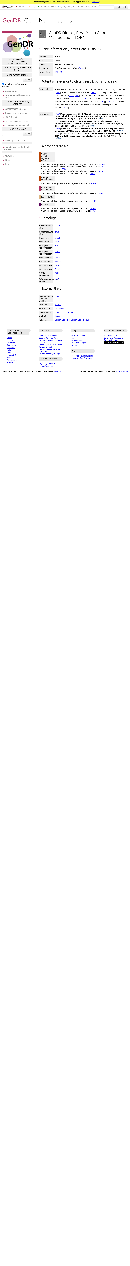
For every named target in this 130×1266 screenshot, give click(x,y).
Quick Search (121, 7)
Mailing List (11, 355)
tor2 (57, 279)
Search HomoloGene (64, 312)
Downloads (9, 156)
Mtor (92, 173)
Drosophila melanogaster (15, 113)
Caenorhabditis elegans (15, 109)
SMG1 (93, 211)
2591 (93, 92)
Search (27, 80)
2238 (108, 102)
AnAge (82, 68)
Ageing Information (87, 6)
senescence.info (110, 335)
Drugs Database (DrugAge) (49, 354)
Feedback (11, 348)
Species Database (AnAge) (49, 338)
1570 (58, 92)
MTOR (93, 183)
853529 (58, 72)
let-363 (102, 164)
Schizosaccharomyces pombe (17, 125)
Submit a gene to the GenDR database (16, 148)
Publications (12, 360)
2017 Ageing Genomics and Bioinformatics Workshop (82, 357)
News (9, 358)
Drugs (33, 6)
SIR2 (71, 95)
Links (9, 353)
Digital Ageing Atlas (47, 364)
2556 (114, 102)
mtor (57, 242)
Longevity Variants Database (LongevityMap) (50, 346)
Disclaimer (11, 343)
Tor (101, 167)
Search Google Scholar (81, 320)
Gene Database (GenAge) (49, 335)
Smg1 (57, 269)
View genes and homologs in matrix (16, 96)
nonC (57, 251)
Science (10, 362)
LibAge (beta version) (47, 366)
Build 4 (11, 59)
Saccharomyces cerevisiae (16, 121)
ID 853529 (59, 308)
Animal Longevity (48, 6)
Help (6, 164)
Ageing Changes (66, 6)
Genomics (22, 6)
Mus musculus (10, 117)
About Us (10, 340)
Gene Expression (78, 335)
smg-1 (101, 171)
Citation (8, 160)
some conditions (122, 371)
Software (75, 345)
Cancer (74, 338)
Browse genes (10, 91)
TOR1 (64, 169)
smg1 (57, 238)
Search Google (61, 320)
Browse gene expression (15, 140)
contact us (57, 371)
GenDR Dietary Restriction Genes (17, 68)
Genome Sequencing (79, 340)
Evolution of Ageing (79, 343)
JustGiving (96, 2)
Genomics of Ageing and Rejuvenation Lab (113, 339)
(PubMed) (101, 118)
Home (9, 338)
